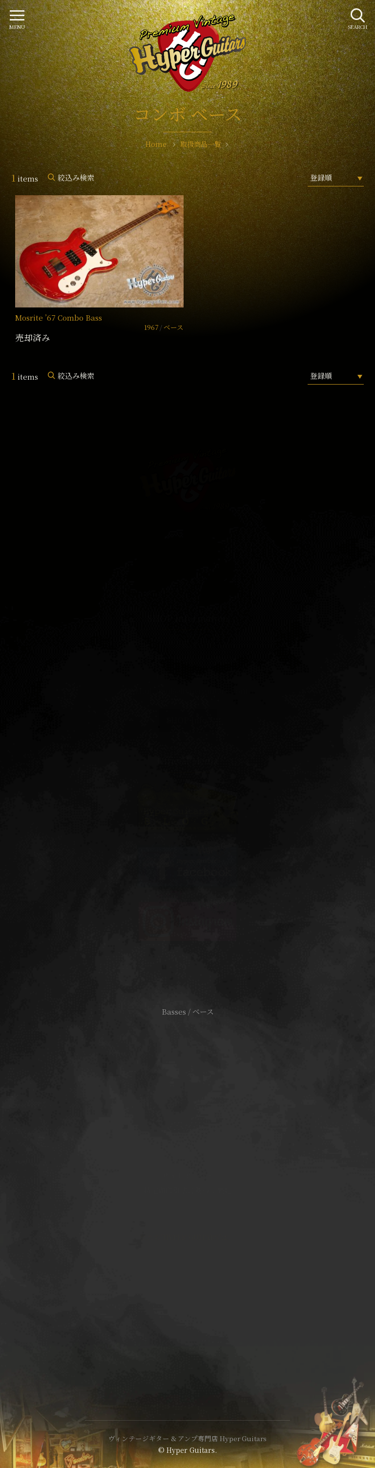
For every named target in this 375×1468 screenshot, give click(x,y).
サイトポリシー (187, 1175)
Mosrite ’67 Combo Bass (58, 317)
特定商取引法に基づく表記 (187, 1190)
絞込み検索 (76, 177)
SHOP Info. (188, 720)
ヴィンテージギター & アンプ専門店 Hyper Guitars (187, 1438)
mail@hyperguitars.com (202, 690)
